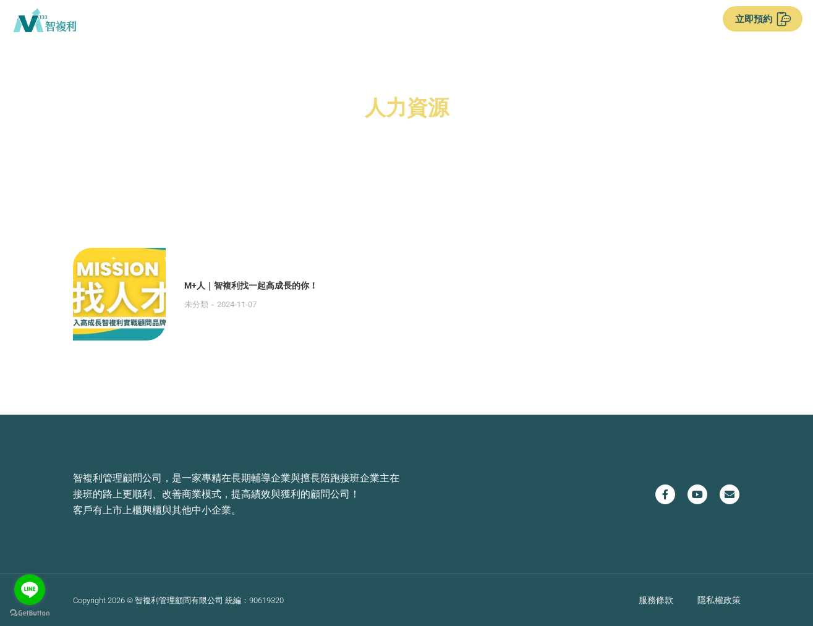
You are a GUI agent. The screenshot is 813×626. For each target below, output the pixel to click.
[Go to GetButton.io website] (29, 613)
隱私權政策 (719, 600)
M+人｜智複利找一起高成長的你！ (251, 285)
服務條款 (656, 600)
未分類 (196, 304)
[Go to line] (29, 589)
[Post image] (119, 294)
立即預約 (763, 19)
